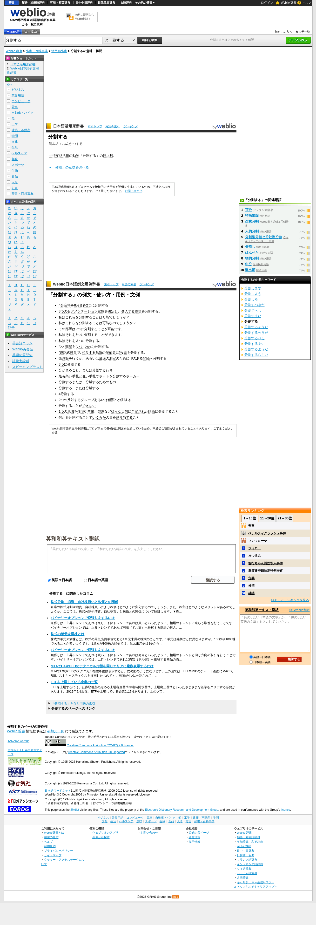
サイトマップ (52, 855)
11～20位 (267, 518)
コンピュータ (21, 101)
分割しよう (252, 294)
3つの (63, 311)
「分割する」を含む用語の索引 (73, 703)
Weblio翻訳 (244, 846)
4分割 (63, 394)
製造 (101, 411)
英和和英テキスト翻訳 (73, 538)
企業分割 (252, 221)
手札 (75, 376)
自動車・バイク (23, 113)
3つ (78, 335)
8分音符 (80, 305)
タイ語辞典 (244, 868)
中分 (248, 264)
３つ (78, 341)
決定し (113, 311)
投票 (73, 352)
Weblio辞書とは (54, 832)
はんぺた (252, 252)
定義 (251, 578)
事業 (90, 411)
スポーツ (18, 165)
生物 (15, 170)
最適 (102, 358)
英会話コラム (22, 343)
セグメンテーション (82, 311)
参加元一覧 (303, 32)
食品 (15, 176)
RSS (176, 897)
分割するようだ (256, 349)
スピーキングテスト (27, 367)
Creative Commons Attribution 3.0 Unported (96, 752)
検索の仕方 (51, 837)
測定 (112, 358)
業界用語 (18, 95)
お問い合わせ (133, 191)
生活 (15, 147)
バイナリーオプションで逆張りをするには (83, 618)
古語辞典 (126, 2)
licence (285, 809)
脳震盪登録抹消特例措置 (265, 570)
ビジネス (18, 89)
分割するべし (254, 338)
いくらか (99, 417)
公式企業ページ (199, 832)
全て (10, 84)
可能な (107, 323)
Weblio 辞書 (288, 2)
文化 (15, 141)
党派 (98, 352)
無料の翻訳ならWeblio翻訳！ (84, 16)
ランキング (130, 126)
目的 (124, 411)
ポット (104, 376)
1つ (61, 411)
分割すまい (252, 316)
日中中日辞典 (84, 2)
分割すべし (252, 310)
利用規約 (50, 846)
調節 (65, 358)
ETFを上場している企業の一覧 (74, 682)
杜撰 (251, 585)
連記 (63, 352)
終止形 (108, 155)
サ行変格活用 (59, 155)
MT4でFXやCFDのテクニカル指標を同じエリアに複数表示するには (102, 666)
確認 (251, 593)
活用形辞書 (59, 51)
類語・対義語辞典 (33, 2)
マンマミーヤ (257, 541)
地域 (70, 411)
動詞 (76, 155)
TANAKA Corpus (18, 741)
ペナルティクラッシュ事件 (267, 533)
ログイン (267, 2)
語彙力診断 (20, 361)
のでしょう (121, 323)
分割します (252, 288)
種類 (111, 400)
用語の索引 (112, 126)
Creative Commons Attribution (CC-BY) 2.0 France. (100, 745)
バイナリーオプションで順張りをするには (83, 650)
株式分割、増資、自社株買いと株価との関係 (84, 602)
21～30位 (285, 518)
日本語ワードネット (58, 790)
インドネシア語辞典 (250, 864)
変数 (101, 311)
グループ (87, 400)
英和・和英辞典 (60, 2)
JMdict (74, 809)
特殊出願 (252, 216)
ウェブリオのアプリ (105, 832)
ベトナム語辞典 (247, 873)
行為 (109, 370)
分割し (250, 247)
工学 (15, 124)
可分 (248, 210)
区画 (151, 411)
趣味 (15, 159)
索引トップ (95, 126)
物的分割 (252, 258)
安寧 (251, 526)
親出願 (250, 270)
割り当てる (124, 417)
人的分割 (252, 231)
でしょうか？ (119, 317)
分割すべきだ (254, 305)
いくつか (83, 346)
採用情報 (194, 841)
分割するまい (254, 344)
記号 (11, 328)
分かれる (65, 370)
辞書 (11, 2)
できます (114, 335)
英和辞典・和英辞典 (250, 841)
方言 (15, 188)
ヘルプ (307, 2)
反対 (70, 400)
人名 (15, 182)
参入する (128, 311)
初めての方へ (283, 32)
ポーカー (133, 376)
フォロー (254, 548)
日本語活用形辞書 (68, 126)
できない (89, 406)
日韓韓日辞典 (106, 2)
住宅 (80, 411)
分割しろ (251, 299)
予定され (138, 411)
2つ (88, 305)
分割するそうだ (256, 327)
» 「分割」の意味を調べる (69, 167)
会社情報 (194, 837)
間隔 (146, 358)
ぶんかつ (69, 144)
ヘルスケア (19, 153)
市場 (138, 311)
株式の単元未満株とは (67, 634)
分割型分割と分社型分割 (263, 237)
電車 (15, 107)
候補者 (111, 352)
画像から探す (101, 837)
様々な (116, 411)
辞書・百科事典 (37, 51)
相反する (88, 352)
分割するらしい (256, 355)
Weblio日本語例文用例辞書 (76, 284)
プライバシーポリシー (58, 850)
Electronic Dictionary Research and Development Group (181, 809)
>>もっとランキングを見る (290, 600)
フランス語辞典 (247, 859)
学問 (15, 136)
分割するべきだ (256, 332)
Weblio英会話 (22, 349)
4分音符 (65, 305)
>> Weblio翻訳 (299, 610)
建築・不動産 (21, 130)
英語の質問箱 (22, 355)
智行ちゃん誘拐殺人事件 (265, 563)
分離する (92, 382)
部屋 (68, 329)
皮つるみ (254, 556)
